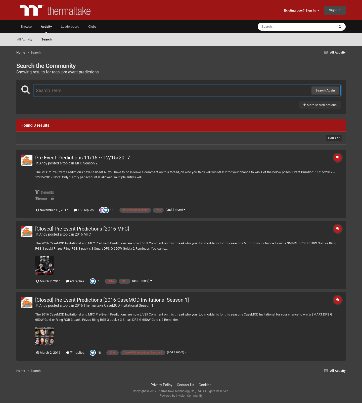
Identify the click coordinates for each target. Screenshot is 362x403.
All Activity (24, 39)
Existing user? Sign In (301, 10)
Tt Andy (41, 163)
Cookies (205, 385)
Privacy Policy (161, 385)
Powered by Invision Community (181, 395)
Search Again (325, 90)
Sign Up (334, 10)
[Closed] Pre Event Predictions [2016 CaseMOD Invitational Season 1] (112, 300)
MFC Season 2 (86, 163)
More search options (320, 105)
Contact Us (185, 385)
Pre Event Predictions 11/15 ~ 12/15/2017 (82, 158)
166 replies (84, 210)
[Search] (283, 27)
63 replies (75, 281)
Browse (26, 26)
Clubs (92, 26)
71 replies (75, 352)
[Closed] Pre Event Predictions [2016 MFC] (82, 229)
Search (46, 39)
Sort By (334, 138)
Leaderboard (70, 26)
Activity (46, 29)
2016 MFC (83, 234)
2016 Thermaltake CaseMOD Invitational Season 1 (114, 305)
